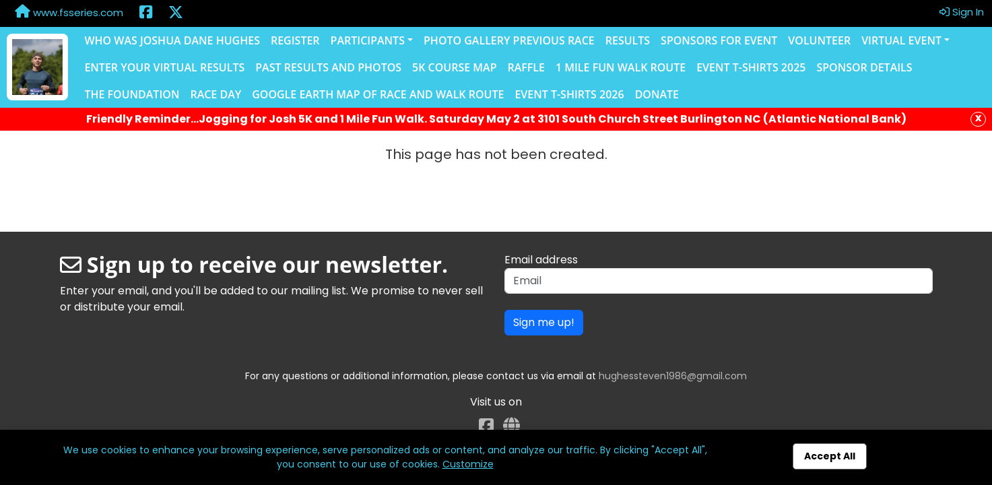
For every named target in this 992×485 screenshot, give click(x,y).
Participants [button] (368, 40)
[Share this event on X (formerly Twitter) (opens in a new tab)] (175, 13)
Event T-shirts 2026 (569, 94)
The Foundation (131, 94)
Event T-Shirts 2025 (750, 67)
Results (627, 40)
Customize (468, 464)
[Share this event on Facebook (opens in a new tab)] (145, 13)
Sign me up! (543, 322)
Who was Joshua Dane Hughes (172, 40)
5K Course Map (454, 67)
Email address (541, 259)
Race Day (215, 94)
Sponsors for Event (719, 40)
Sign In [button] (961, 12)
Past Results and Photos (328, 67)
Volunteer (819, 40)
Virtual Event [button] (901, 40)
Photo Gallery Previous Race (509, 40)
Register (295, 40)
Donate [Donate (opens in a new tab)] (657, 94)
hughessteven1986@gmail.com (673, 376)
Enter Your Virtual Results (164, 67)
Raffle (525, 67)
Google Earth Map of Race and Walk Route (378, 94)
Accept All (829, 456)
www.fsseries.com (69, 12)
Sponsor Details (864, 67)
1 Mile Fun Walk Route (621, 67)
